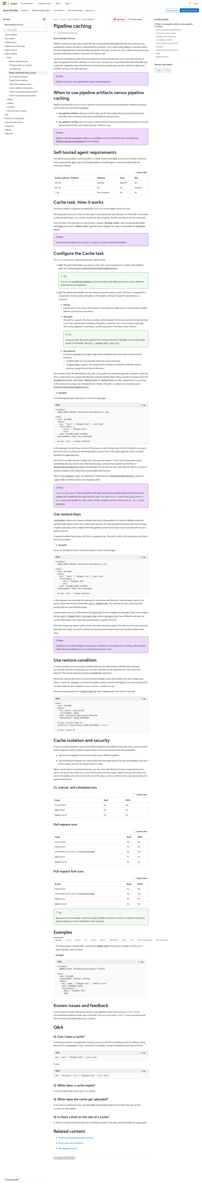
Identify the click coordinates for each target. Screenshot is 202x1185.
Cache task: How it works (166, 33)
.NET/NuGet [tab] (114, 940)
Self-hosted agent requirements (168, 30)
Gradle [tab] (93, 940)
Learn (56, 19)
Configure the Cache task (166, 36)
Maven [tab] (102, 940)
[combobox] (25, 25)
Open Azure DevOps (189, 10)
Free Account (172, 10)
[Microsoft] (4, 3)
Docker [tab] (78, 940)
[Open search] (189, 3)
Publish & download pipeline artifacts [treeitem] (24, 91)
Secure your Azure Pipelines (70, 1143)
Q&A (158, 53)
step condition (92, 686)
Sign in (196, 3)
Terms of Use (94, 1177)
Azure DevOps (73, 19)
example (57, 1108)
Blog (35, 1177)
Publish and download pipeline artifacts (76, 1137)
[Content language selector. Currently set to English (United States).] (15, 1171)
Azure (63, 19)
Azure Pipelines (88, 19)
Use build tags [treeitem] (14, 69)
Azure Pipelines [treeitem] (11, 34)
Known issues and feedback (167, 50)
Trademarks (106, 1177)
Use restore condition (164, 40)
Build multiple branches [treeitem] (18, 61)
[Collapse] (44, 19)
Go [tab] (86, 940)
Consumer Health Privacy (74, 1177)
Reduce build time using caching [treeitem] (22, 72)
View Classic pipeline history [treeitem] (20, 84)
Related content (162, 56)
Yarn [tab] (132, 940)
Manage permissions (67, 1148)
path (140, 946)
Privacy (56, 1177)
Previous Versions (23, 1177)
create (120, 1015)
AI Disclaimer (8, 1177)
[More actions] (146, 19)
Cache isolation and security (167, 43)
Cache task (98, 208)
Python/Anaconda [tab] (144, 940)
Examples (159, 46)
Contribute (46, 1177)
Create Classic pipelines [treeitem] (18, 80)
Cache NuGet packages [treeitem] (18, 76)
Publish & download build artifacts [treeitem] (22, 95)
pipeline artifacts (80, 104)
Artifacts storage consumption (70, 141)
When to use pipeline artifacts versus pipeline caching (174, 25)
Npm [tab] (124, 940)
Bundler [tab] (59, 940)
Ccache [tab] (68, 940)
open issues (126, 1011)
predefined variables (81, 281)
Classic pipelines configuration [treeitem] (21, 88)
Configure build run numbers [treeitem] (20, 65)
